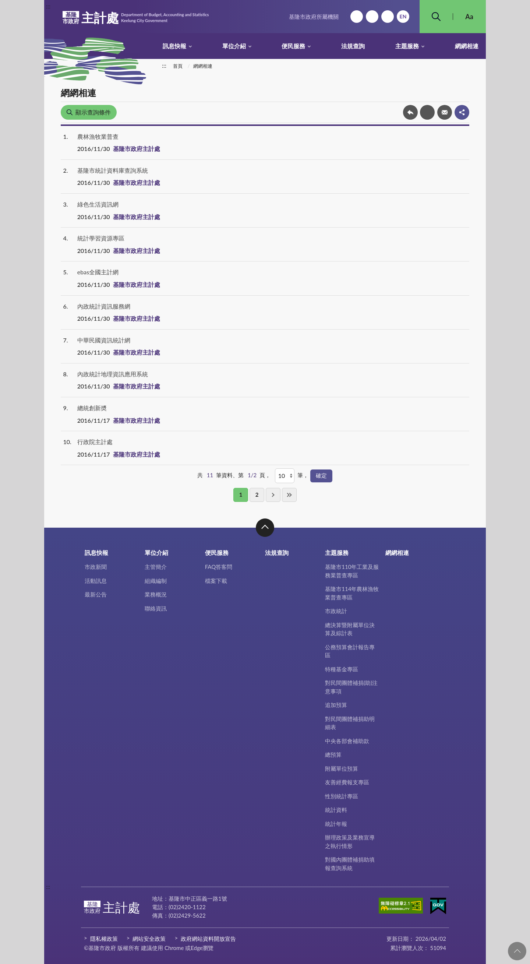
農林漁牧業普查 (98, 136)
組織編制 (156, 580)
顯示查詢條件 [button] (93, 112)
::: (48, 6)
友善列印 (427, 112)
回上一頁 (410, 112)
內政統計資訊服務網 (103, 306)
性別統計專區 (341, 796)
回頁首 (517, 951)
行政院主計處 (95, 441)
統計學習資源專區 (100, 238)
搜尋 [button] (436, 16)
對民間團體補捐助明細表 (350, 723)
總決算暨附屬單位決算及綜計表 (350, 629)
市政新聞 (96, 566)
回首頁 (356, 16)
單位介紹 (234, 45)
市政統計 (336, 611)
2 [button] (257, 494)
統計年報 (336, 823)
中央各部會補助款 (347, 741)
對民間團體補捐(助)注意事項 (351, 686)
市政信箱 (387, 16)
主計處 (136, 17)
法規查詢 (353, 45)
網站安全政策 (149, 938)
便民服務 (293, 45)
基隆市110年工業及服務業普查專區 (352, 570)
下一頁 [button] (273, 495)
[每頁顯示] (284, 475)
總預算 (333, 754)
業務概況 (156, 594)
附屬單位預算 (341, 768)
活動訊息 (96, 580)
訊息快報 (174, 45)
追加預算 (336, 704)
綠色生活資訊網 (98, 204)
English (403, 16)
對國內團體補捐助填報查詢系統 (350, 863)
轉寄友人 (444, 112)
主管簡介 (156, 566)
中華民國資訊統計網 (103, 340)
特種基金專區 (341, 669)
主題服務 (407, 45)
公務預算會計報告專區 (350, 651)
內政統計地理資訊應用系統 (112, 373)
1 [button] (241, 494)
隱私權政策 (104, 938)
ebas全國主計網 (98, 271)
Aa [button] (469, 16)
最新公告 (96, 594)
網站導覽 (372, 16)
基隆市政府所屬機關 (314, 16)
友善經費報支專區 (347, 782)
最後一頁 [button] (289, 495)
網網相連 (466, 45)
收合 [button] (265, 527)
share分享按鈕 (462, 112)
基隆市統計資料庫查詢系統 (112, 170)
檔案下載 (216, 580)
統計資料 (336, 809)
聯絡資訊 (156, 608)
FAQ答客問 (219, 566)
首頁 (178, 66)
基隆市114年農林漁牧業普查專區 (352, 593)
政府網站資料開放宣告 (208, 938)
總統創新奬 (92, 407)
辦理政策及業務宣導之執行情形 (350, 841)
